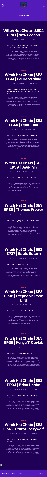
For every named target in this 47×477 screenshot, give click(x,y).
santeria (15, 57)
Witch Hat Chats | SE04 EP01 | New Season (23, 32)
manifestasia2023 (29, 54)
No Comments (33, 83)
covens (31, 51)
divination (36, 51)
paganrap (36, 55)
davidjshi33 (36, 181)
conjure (9, 51)
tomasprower (26, 231)
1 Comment (33, 39)
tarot (31, 57)
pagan (26, 55)
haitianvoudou (25, 52)
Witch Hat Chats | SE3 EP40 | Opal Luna (23, 122)
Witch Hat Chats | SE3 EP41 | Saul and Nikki (23, 77)
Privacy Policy (19, 473)
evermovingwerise (12, 52)
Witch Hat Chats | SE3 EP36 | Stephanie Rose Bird (23, 295)
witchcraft (24, 58)
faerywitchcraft (28, 358)
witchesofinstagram (35, 58)
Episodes (23, 26)
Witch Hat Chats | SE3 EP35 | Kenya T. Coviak (23, 340)
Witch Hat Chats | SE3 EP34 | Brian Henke (23, 382)
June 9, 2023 (24, 214)
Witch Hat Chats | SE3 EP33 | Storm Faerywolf (23, 426)
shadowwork (27, 57)
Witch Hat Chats (10, 473)
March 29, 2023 (24, 433)
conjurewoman (20, 51)
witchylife (20, 59)
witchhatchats (11, 59)
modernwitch (17, 361)
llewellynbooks (11, 54)
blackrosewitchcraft (12, 357)
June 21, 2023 (24, 171)
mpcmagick (21, 55)
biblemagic (10, 315)
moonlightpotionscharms (13, 55)
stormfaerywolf (11, 364)
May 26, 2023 (24, 258)
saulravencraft (20, 57)
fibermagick (19, 52)
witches (28, 58)
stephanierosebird (29, 320)
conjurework (27, 51)
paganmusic (30, 55)
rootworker (10, 57)
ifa (33, 52)
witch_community (18, 58)
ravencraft (16, 39)
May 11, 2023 (24, 304)
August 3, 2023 (24, 39)
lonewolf (17, 54)
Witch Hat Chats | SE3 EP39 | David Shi (23, 165)
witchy (16, 59)
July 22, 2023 (24, 83)
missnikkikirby (36, 54)
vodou (34, 57)
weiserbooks (11, 58)
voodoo (37, 57)
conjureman (14, 51)
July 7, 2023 (24, 129)
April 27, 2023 (24, 347)
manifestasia (22, 54)
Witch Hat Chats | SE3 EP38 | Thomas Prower (23, 207)
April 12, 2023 (24, 389)
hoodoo (30, 52)
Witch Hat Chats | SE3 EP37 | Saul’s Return (23, 251)
